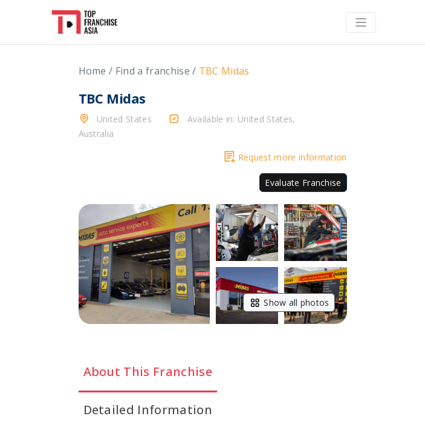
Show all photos (288, 302)
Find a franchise (152, 71)
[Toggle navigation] (361, 22)
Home (92, 71)
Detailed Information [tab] (147, 409)
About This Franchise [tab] (147, 371)
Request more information (285, 157)
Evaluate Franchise (303, 182)
